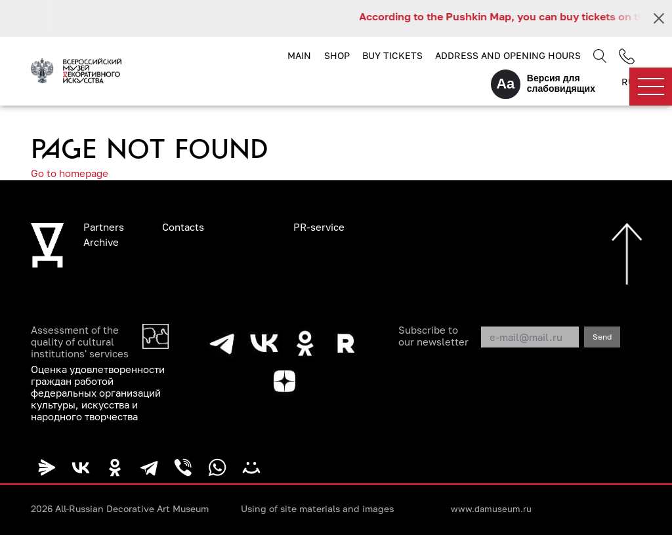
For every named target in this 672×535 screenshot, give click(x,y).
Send (602, 337)
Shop (337, 55)
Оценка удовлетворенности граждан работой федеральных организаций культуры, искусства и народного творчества (98, 392)
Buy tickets (392, 55)
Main (299, 55)
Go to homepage (69, 173)
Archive (101, 242)
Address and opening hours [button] (508, 55)
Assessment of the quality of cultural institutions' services (80, 341)
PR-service (319, 227)
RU (628, 81)
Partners (103, 227)
